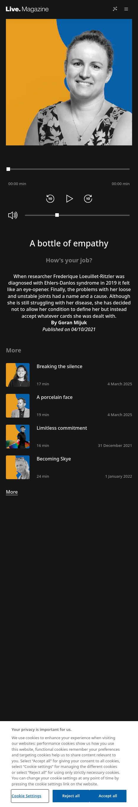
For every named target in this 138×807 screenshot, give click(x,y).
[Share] (115, 9)
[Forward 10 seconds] (88, 198)
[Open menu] (126, 9)
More (12, 492)
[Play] (69, 198)
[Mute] (13, 215)
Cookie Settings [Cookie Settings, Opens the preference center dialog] (26, 795)
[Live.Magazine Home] (27, 8)
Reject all (71, 795)
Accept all (108, 795)
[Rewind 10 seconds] (50, 198)
